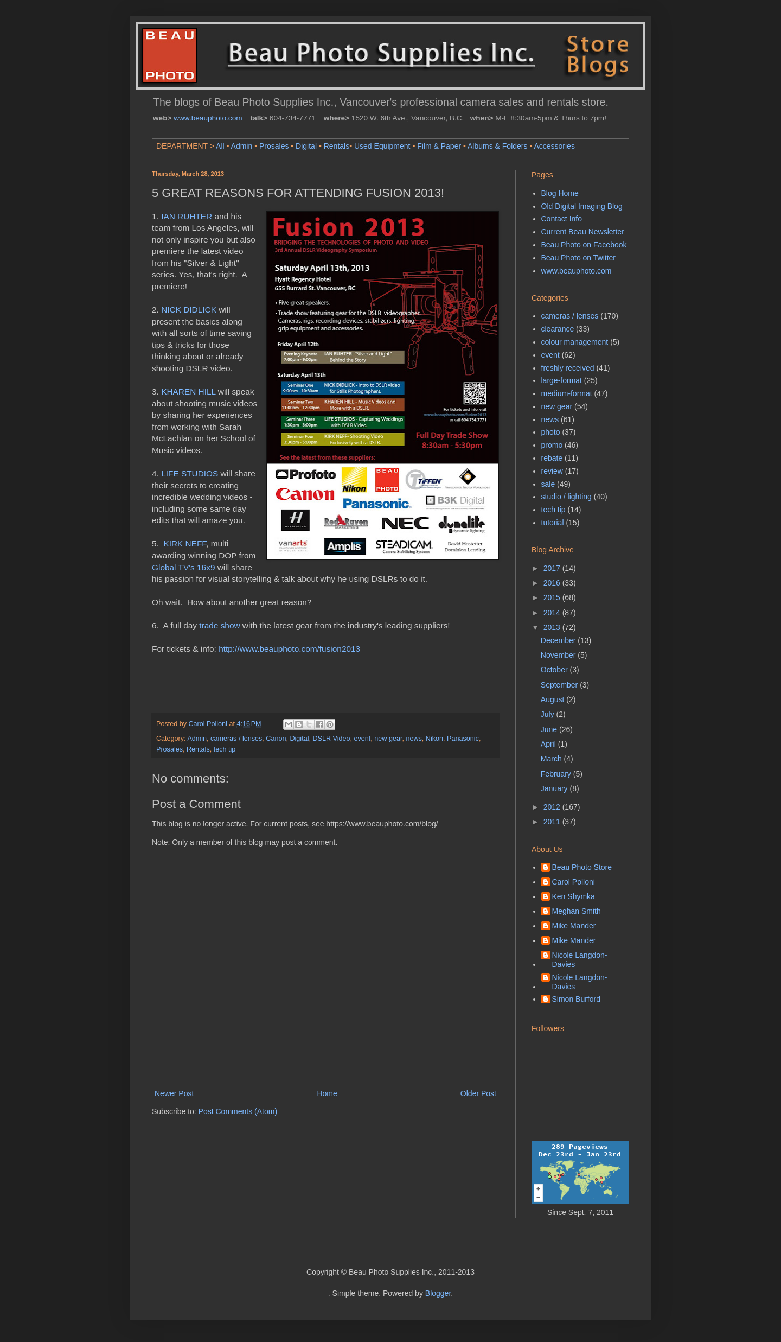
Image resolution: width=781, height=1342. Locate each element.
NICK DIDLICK (188, 309)
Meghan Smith (576, 911)
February (557, 773)
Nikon (434, 738)
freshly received (567, 368)
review (552, 471)
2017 (552, 568)
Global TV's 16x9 (183, 567)
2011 (552, 821)
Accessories (554, 146)
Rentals (336, 146)
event (362, 738)
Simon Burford (576, 999)
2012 (552, 807)
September (560, 684)
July (548, 714)
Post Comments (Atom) (238, 1111)
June (550, 729)
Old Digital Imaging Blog (582, 206)
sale (548, 484)
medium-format (566, 393)
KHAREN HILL (188, 391)
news (413, 738)
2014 (552, 612)
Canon (276, 738)
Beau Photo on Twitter (578, 257)
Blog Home (560, 193)
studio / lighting (566, 496)
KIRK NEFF (184, 543)
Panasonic (463, 738)
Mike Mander (574, 925)
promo (552, 445)
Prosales (274, 146)
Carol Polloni (573, 881)
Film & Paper (439, 146)
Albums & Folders (497, 146)
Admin (242, 146)
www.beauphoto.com (208, 118)
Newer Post (174, 1093)
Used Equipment (382, 146)
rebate (552, 458)
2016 (552, 582)
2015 (552, 597)
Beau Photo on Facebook (584, 244)
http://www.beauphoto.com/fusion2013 (289, 648)
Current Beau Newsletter (582, 231)
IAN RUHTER (186, 216)
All (220, 146)
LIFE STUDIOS (189, 473)
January (555, 788)
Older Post (478, 1093)
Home (327, 1093)
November (559, 655)
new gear (388, 738)
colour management (575, 342)
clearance (557, 329)
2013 (552, 627)
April (549, 744)
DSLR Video (331, 738)
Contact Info (561, 218)
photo (550, 432)
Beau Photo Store (582, 867)
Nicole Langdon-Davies (579, 960)
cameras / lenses (236, 738)
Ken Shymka (573, 896)
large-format (561, 380)
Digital (306, 146)
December (559, 640)
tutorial (552, 522)
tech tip (225, 749)
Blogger (438, 1293)
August (553, 699)
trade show (219, 625)
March (552, 758)
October (555, 669)
